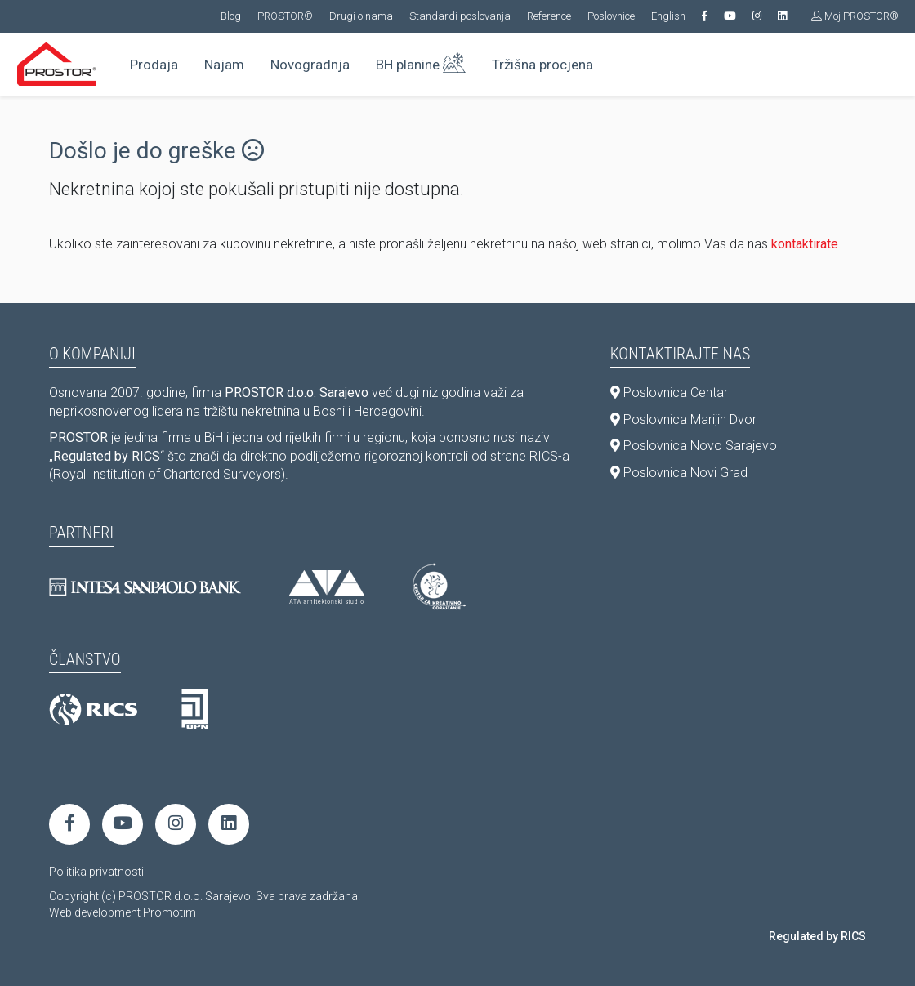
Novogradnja (310, 64)
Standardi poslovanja (460, 16)
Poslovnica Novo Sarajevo (693, 445)
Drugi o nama (361, 16)
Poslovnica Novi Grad (679, 472)
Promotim (169, 912)
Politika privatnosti (96, 871)
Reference (549, 16)
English (668, 16)
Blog (231, 16)
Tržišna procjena (542, 64)
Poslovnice (611, 16)
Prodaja (154, 64)
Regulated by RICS (817, 936)
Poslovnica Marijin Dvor (683, 419)
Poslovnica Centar (669, 392)
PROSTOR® (285, 16)
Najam (224, 64)
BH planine (421, 61)
